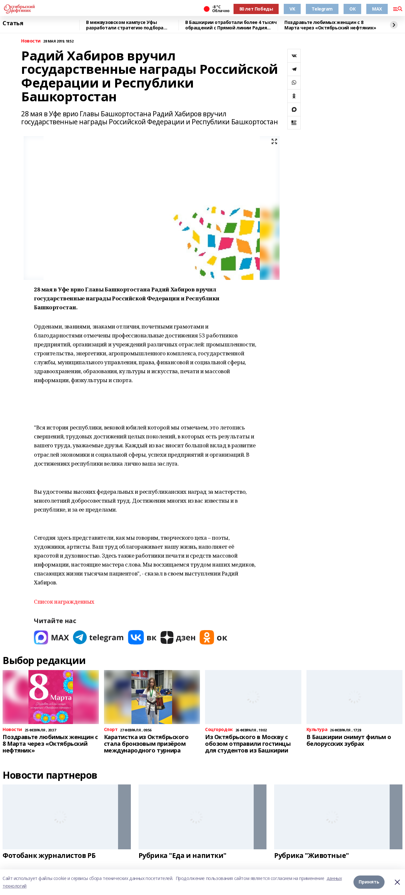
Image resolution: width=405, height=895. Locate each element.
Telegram (322, 9)
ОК (352, 9)
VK (292, 9)
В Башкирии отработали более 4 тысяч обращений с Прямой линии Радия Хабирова (230, 25)
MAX (377, 9)
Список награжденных (64, 601)
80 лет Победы (256, 9)
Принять (369, 882)
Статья (13, 23)
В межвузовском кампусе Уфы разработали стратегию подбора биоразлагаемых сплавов (124, 25)
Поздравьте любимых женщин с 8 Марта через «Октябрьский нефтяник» (330, 25)
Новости (31, 41)
